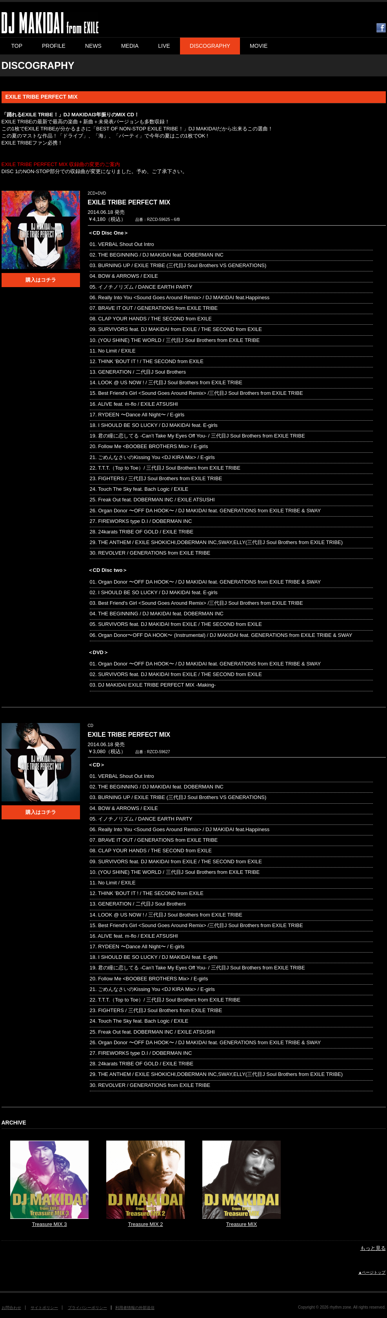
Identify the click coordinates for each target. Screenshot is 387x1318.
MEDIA (129, 46)
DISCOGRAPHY (210, 46)
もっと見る (373, 1248)
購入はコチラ (40, 280)
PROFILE (53, 46)
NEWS (93, 46)
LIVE (164, 46)
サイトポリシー (44, 1307)
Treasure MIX (241, 1224)
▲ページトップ (372, 1272)
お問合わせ (11, 1307)
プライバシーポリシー (87, 1307)
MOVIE (258, 46)
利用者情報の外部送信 (134, 1307)
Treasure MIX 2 (145, 1224)
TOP (17, 46)
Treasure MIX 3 (49, 1224)
